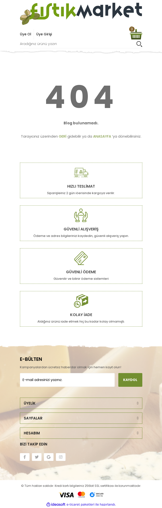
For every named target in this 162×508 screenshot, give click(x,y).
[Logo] (81, 13)
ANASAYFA (102, 136)
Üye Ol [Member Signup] (25, 34)
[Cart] (136, 34)
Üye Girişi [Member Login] (44, 34)
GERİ (62, 136)
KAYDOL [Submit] (130, 379)
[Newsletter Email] (67, 380)
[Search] (81, 43)
